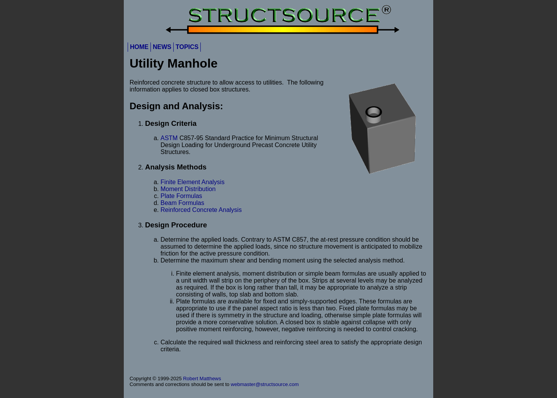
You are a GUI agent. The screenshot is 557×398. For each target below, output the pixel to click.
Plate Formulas (181, 196)
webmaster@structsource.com (265, 384)
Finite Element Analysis (192, 182)
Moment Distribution (188, 189)
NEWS (162, 47)
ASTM (169, 138)
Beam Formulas (182, 203)
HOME (139, 47)
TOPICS (187, 47)
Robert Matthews (202, 378)
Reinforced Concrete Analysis (201, 210)
